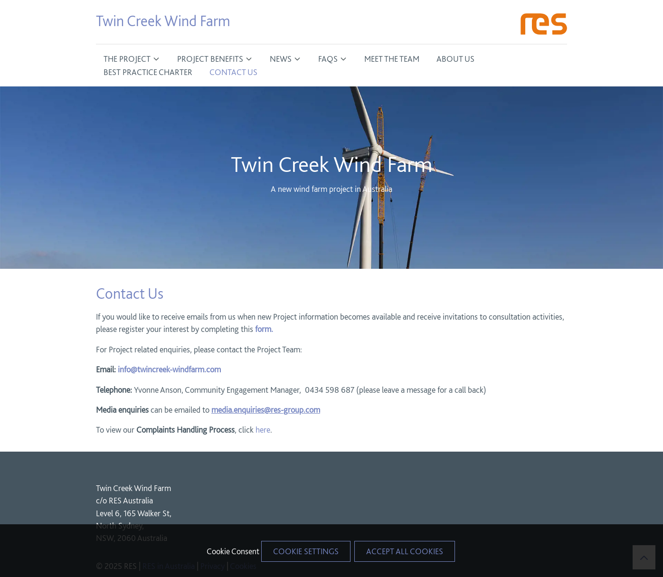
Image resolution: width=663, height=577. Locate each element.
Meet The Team (391, 59)
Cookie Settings (306, 551)
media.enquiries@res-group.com (265, 410)
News (281, 59)
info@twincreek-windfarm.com (169, 369)
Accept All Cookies (404, 551)
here (263, 430)
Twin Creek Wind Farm (163, 21)
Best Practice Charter (148, 72)
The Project (127, 59)
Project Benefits (210, 59)
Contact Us (233, 72)
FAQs (328, 59)
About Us (455, 59)
